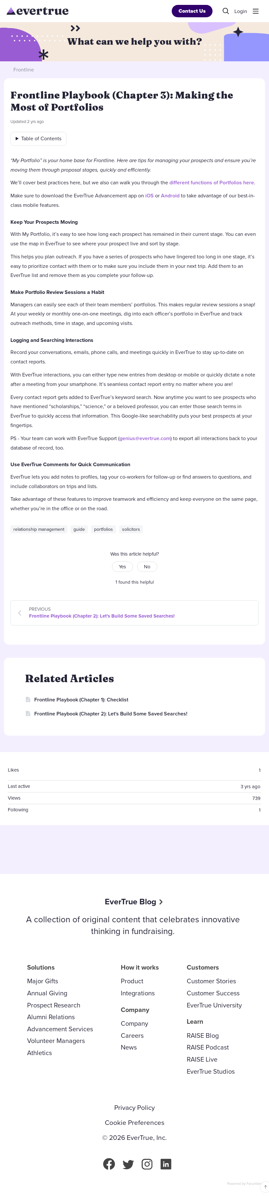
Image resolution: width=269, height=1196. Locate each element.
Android (170, 195)
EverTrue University (214, 1005)
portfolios (103, 529)
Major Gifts (42, 981)
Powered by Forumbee (244, 1184)
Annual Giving (47, 993)
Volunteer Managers (56, 1041)
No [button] (147, 566)
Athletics (39, 1053)
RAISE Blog (203, 1035)
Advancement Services (60, 1029)
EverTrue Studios (211, 1071)
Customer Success (213, 993)
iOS (149, 195)
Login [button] (240, 11)
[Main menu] (255, 11)
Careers (132, 1035)
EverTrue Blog (130, 902)
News (129, 1047)
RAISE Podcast (208, 1047)
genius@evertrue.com (144, 438)
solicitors (131, 529)
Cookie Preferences (135, 1122)
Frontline (23, 70)
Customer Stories (211, 981)
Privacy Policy (134, 1107)
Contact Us (192, 11)
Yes (122, 566)
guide (79, 529)
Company (134, 1023)
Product (132, 981)
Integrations (138, 993)
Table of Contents (41, 138)
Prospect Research (53, 1005)
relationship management (38, 529)
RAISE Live (202, 1059)
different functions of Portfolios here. (212, 182)
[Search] (226, 11)
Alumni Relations (51, 1017)
